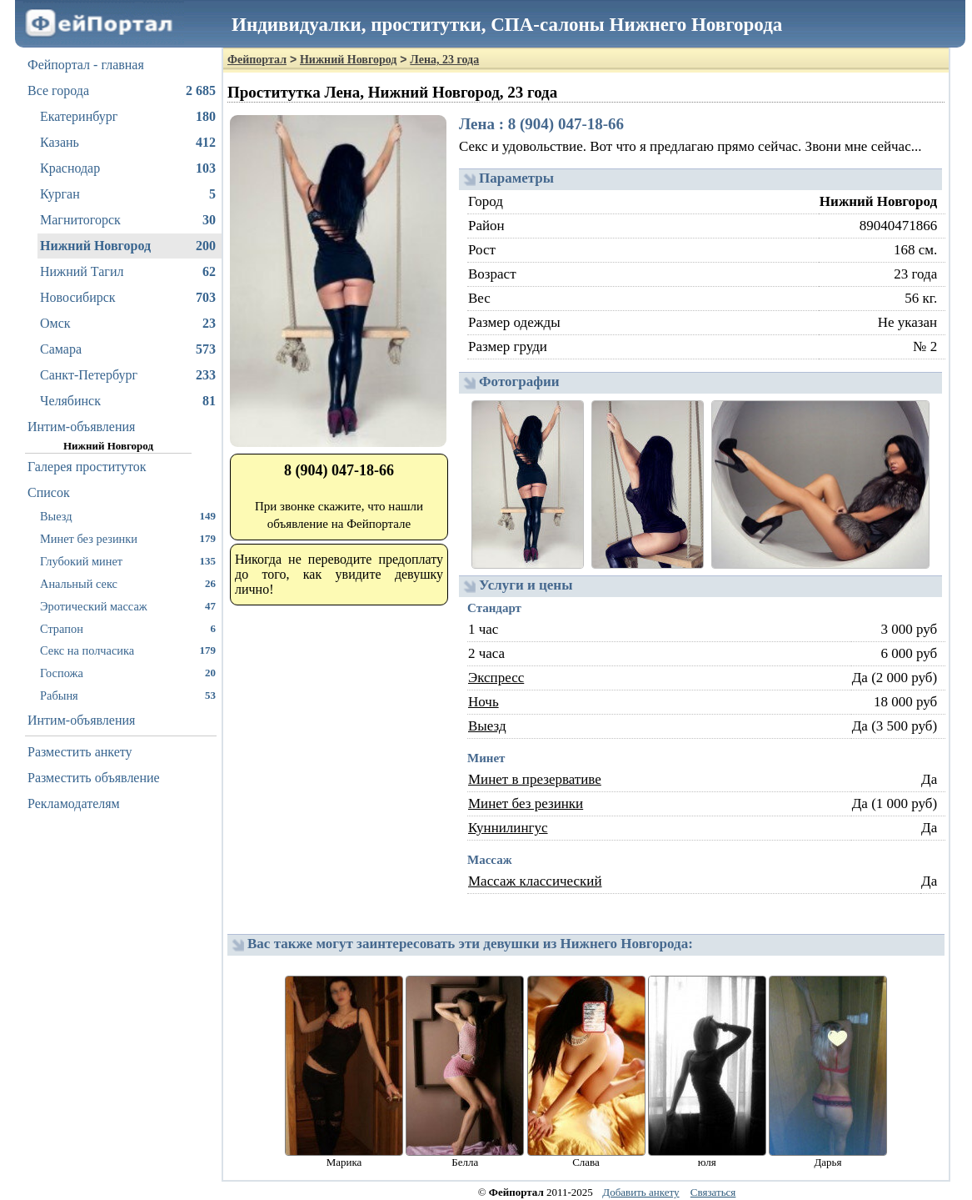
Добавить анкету (640, 1192)
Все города (121, 90)
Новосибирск (128, 297)
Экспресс (496, 677)
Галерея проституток (87, 466)
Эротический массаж (128, 605)
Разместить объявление (93, 778)
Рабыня (128, 695)
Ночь (483, 702)
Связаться (713, 1192)
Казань (128, 142)
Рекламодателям (73, 803)
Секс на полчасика (128, 650)
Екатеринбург (128, 116)
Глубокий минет (128, 560)
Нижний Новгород (128, 246)
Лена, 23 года (444, 59)
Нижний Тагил (128, 271)
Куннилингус (508, 828)
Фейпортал (257, 59)
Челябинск (128, 401)
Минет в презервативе (534, 779)
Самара (128, 349)
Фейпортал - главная (85, 65)
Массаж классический (535, 881)
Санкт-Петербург (128, 375)
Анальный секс (128, 583)
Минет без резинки (128, 538)
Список (48, 492)
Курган (128, 194)
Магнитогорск (128, 220)
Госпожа (128, 672)
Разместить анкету (79, 752)
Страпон (128, 628)
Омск (128, 323)
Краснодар (128, 168)
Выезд (128, 515)
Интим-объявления (81, 426)
